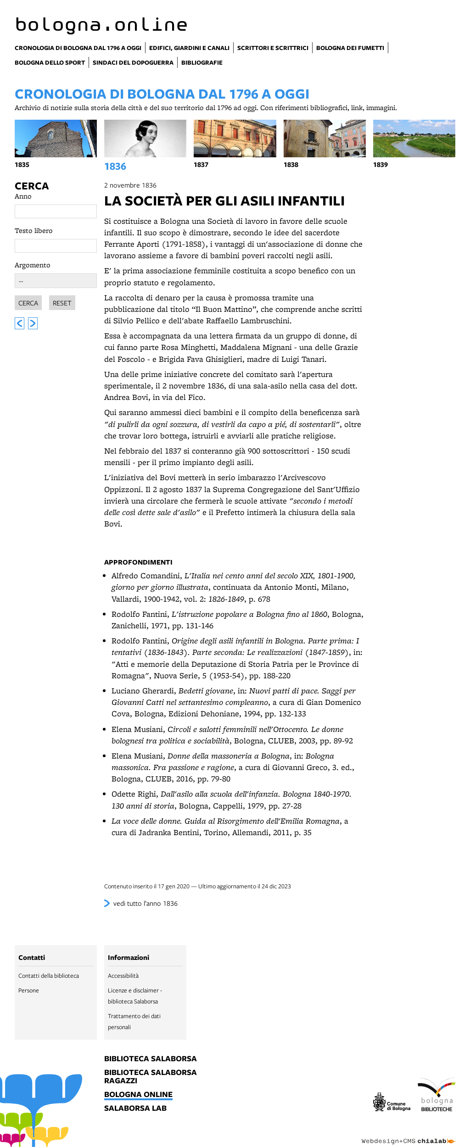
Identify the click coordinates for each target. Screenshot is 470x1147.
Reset (62, 301)
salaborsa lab (135, 1108)
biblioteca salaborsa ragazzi (150, 1077)
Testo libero (34, 230)
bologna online (138, 1094)
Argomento (32, 265)
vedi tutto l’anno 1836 (145, 903)
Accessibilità (123, 975)
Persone (28, 990)
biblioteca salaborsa (150, 1059)
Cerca (32, 185)
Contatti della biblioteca (48, 975)
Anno (23, 196)
